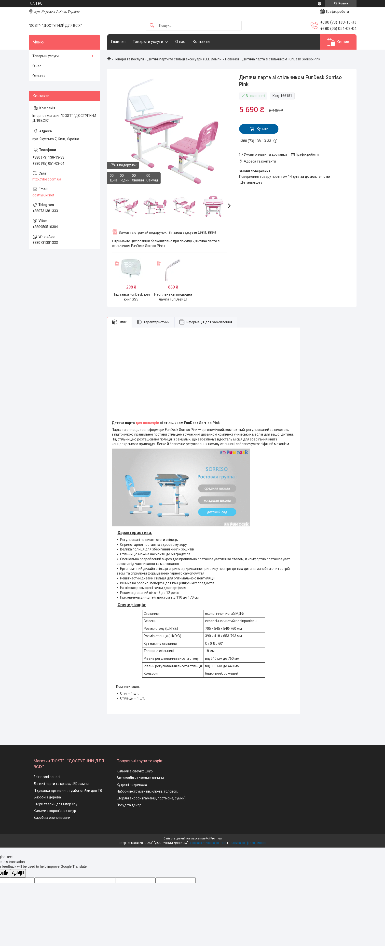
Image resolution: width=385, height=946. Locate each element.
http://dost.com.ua (46, 179)
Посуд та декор (129, 805)
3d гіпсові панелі (47, 777)
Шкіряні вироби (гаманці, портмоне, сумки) (151, 798)
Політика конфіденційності (247, 843)
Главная (118, 41)
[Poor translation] (18, 873)
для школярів (147, 423)
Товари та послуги (129, 59)
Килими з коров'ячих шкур (55, 811)
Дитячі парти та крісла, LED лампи (61, 784)
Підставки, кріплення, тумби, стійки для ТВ (68, 791)
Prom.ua (216, 838)
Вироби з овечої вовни (52, 818)
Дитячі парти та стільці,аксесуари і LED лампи (184, 59)
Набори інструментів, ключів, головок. (147, 791)
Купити (262, 129)
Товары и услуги (148, 41)
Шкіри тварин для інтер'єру (55, 804)
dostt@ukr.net (43, 195)
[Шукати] (152, 25)
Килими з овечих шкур (135, 771)
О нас (180, 41)
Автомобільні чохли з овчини (140, 778)
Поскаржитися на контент (208, 843)
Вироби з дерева (47, 797)
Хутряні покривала (132, 785)
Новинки (232, 59)
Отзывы (38, 76)
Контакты (201, 41)
